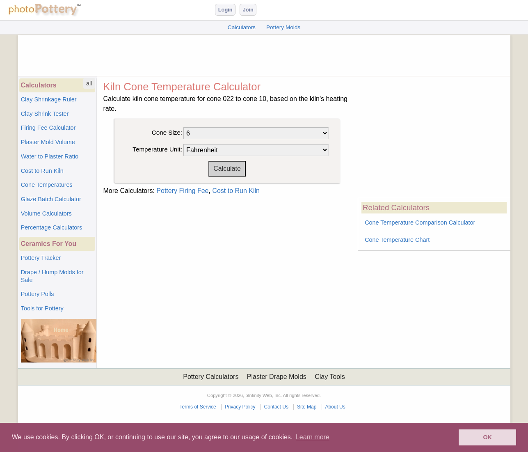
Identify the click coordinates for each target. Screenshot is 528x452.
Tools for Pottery (42, 308)
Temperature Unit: (157, 149)
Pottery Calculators (210, 376)
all (89, 83)
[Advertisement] (264, 53)
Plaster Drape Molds (276, 376)
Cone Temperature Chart (397, 239)
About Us (335, 407)
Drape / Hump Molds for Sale (52, 276)
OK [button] (487, 437)
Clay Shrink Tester (45, 113)
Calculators (242, 27)
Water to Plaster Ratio (49, 156)
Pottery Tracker (41, 258)
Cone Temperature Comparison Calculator (420, 222)
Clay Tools (330, 376)
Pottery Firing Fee (182, 190)
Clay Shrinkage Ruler (49, 99)
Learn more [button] (312, 437)
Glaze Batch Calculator (51, 199)
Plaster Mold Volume (48, 142)
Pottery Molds (283, 27)
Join (248, 10)
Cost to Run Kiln (42, 170)
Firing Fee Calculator (48, 127)
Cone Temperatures (47, 184)
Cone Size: (167, 132)
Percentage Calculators (51, 227)
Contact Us (276, 407)
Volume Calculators (46, 213)
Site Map (306, 407)
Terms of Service (197, 407)
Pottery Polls (37, 294)
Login (225, 10)
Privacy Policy (240, 407)
